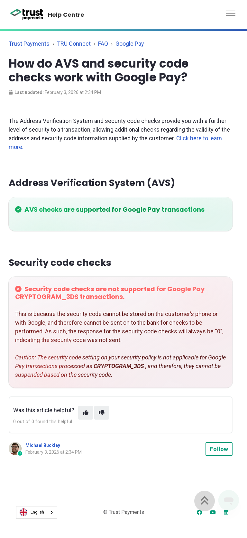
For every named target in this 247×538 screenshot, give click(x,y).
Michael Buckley (42, 445)
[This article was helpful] (85, 413)
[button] (230, 11)
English (32, 512)
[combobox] (36, 512)
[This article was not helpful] (101, 413)
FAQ (103, 43)
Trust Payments (29, 43)
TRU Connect (74, 43)
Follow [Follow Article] (219, 449)
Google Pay (129, 43)
